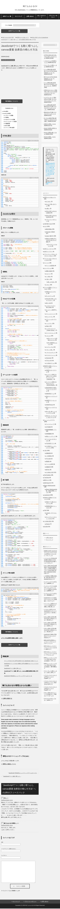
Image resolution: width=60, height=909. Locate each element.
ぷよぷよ (48, 336)
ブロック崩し (49, 350)
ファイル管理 (49, 464)
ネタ (45, 227)
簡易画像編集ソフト (51, 430)
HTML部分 (5, 112)
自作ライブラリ (48, 252)
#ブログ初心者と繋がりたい (50, 171)
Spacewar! (49, 358)
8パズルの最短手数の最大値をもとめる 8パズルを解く (50, 120)
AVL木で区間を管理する (50, 128)
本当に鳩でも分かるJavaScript (8, 60)
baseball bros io (48, 579)
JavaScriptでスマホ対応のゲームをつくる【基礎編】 (50, 600)
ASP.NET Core (48, 224)
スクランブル (49, 347)
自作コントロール (49, 249)
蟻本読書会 (49, 229)
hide (12, 108)
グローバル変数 (8, 116)
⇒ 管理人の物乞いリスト (8, 764)
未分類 (46, 527)
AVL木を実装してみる (50, 137)
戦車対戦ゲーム (50, 394)
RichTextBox (47, 475)
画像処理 (48, 467)
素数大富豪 (49, 271)
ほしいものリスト (41, 17)
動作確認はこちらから (12, 101)
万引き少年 (49, 361)
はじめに (48, 202)
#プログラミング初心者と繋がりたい (50, 174)
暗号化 (47, 470)
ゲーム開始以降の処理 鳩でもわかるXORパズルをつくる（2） (50, 85)
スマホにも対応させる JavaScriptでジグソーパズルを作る (50, 611)
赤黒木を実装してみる (50, 124)
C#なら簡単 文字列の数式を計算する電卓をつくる (50, 619)
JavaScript (47, 495)
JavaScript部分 (6, 114)
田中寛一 (54, 613)
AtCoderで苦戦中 (50, 232)
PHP (45, 511)
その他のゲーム (50, 363)
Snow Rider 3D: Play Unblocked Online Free (50, 572)
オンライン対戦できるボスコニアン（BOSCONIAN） (51, 384)
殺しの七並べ (51, 282)
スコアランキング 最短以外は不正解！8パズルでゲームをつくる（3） (50, 99)
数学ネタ (46, 480)
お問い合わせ (30, 16)
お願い (47, 209)
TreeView (46, 478)
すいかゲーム (49, 296)
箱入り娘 (48, 303)
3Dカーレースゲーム (51, 408)
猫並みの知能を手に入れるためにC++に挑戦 (51, 241)
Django (48, 524)
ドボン (47, 285)
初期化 (6, 118)
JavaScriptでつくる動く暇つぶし (10, 66)
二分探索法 (49, 456)
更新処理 (7, 124)
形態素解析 (49, 434)
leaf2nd (46, 638)
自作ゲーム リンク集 (14, 31)
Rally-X (48, 326)
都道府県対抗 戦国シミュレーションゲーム (51, 390)
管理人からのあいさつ (50, 198)
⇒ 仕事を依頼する (6, 699)
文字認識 (48, 427)
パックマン (49, 324)
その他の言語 (47, 521)
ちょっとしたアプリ (49, 420)
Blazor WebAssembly (49, 486)
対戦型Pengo (49, 405)
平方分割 (48, 459)
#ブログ (52, 166)
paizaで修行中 (49, 236)
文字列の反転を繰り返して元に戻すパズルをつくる (50, 57)
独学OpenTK (47, 483)
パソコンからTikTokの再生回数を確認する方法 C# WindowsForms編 (50, 560)
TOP (8, 38)
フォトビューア (50, 424)
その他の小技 (49, 473)
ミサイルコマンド (50, 353)
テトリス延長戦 (50, 266)
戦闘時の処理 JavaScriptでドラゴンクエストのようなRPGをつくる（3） (50, 553)
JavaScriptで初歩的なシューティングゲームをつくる (18, 676)
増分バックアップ (50, 437)
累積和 (47, 462)
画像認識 (48, 453)
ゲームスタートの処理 (10, 122)
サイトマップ (18, 16)
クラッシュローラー (51, 320)
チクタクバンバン (50, 355)
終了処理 (7, 126)
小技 (45, 451)
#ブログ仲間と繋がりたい (50, 168)
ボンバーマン (49, 317)
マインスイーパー (50, 314)
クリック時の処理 (9, 128)
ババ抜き (48, 277)
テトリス (46, 263)
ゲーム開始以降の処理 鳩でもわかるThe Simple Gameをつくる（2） (50, 71)
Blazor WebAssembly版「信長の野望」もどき (51, 491)
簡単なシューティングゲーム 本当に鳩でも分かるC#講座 (50, 660)
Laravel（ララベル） (51, 513)
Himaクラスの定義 (9, 120)
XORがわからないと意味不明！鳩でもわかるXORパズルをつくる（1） (50, 92)
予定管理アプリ (50, 444)
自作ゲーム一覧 (7, 16)
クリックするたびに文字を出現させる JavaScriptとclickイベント (21, 661)
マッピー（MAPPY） (51, 310)
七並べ (47, 279)
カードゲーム (47, 268)
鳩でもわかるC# (30, 6)
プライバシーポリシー (53, 17)
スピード (48, 274)
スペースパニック (50, 333)
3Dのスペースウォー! (51, 397)
